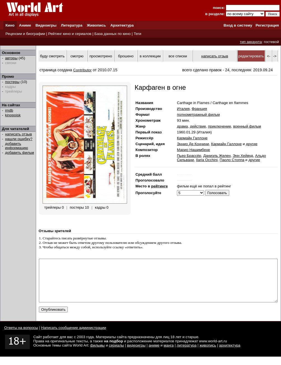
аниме (154, 354)
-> (275, 56)
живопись (208, 354)
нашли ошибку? (18, 139)
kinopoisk (13, 115)
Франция (199, 109)
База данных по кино (112, 34)
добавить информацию (16, 146)
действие (198, 126)
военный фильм (247, 126)
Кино (10, 25)
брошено (126, 56)
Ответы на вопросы (21, 336)
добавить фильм (19, 152)
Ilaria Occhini (206, 160)
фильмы (97, 354)
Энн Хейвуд (243, 156)
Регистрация (267, 25)
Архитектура (122, 25)
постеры (12, 82)
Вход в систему (238, 25)
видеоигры (136, 354)
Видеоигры (46, 25)
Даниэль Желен (217, 156)
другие (251, 144)
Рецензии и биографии (25, 34)
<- (268, 56)
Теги (137, 34)
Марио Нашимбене (193, 150)
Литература (72, 25)
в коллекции (150, 56)
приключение (219, 126)
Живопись (96, 25)
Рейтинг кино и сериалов (69, 34)
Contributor (82, 70)
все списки (177, 56)
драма (182, 126)
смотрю (77, 56)
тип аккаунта (251, 42)
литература (186, 354)
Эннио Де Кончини (193, 144)
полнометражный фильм (198, 114)
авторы (11, 58)
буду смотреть (52, 56)
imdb (9, 110)
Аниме (25, 25)
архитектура (229, 354)
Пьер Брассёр (189, 156)
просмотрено (101, 56)
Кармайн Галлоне (192, 138)
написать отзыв (18, 134)
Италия (183, 109)
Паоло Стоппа (232, 160)
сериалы (116, 354)
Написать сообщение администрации (73, 336)
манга (169, 354)
